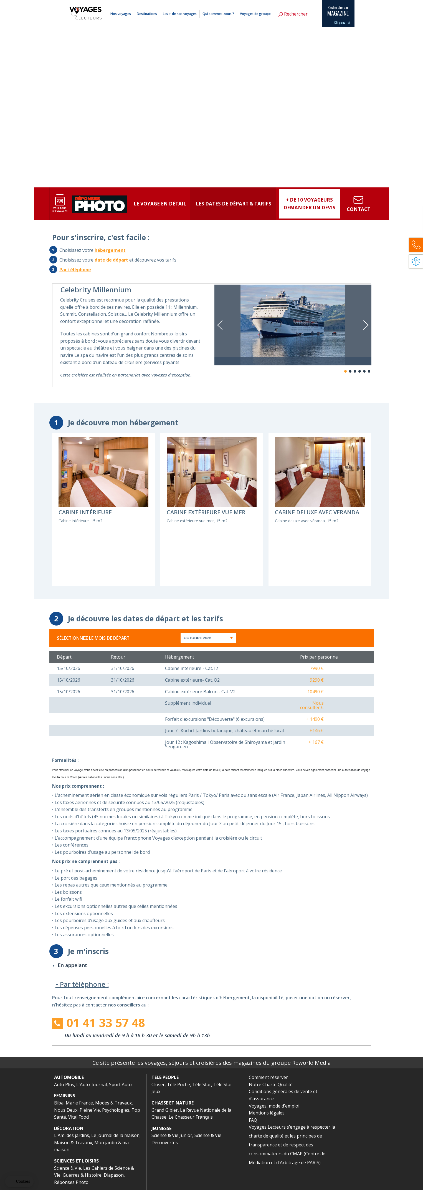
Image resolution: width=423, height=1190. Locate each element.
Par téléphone (75, 270)
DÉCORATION (68, 1128)
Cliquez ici (342, 22)
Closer (158, 1084)
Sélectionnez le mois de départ (93, 638)
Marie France (79, 1103)
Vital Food (78, 1117)
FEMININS (64, 1096)
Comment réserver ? (263, 4)
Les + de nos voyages (180, 13)
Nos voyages (120, 13)
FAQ (253, 1120)
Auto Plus (64, 1084)
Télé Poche (178, 1084)
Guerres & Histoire (82, 1175)
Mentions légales (289, 4)
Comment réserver (268, 1077)
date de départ (111, 260)
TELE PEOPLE (165, 1077)
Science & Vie (67, 1168)
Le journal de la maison (115, 1135)
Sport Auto (120, 1084)
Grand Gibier (164, 1110)
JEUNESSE (161, 1128)
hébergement (110, 250)
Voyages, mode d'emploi (274, 1106)
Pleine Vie (90, 1110)
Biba (59, 1103)
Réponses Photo (71, 1182)
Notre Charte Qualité (271, 1084)
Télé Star (201, 1084)
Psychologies (115, 1110)
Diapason (114, 1175)
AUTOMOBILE (69, 1077)
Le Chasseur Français (191, 1117)
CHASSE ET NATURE (172, 1103)
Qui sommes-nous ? (218, 13)
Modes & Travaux (113, 1103)
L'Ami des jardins (71, 1135)
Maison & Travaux (73, 1142)
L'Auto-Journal (91, 1084)
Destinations (147, 13)
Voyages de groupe (255, 13)
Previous (219, 325)
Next (366, 325)
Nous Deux (65, 1110)
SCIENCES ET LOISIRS (76, 1161)
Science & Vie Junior (171, 1135)
